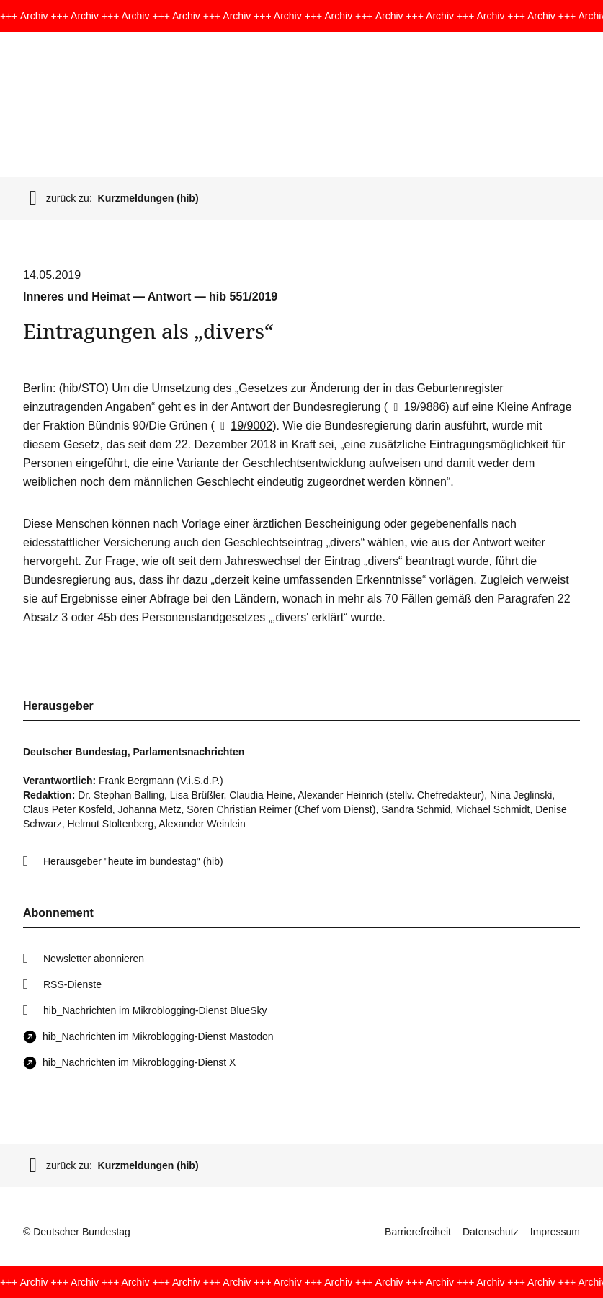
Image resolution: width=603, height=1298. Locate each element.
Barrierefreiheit (418, 1231)
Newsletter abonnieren (93, 958)
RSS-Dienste (72, 984)
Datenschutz (491, 1231)
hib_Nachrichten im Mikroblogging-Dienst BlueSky (155, 1010)
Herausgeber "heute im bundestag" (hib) (133, 861)
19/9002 (243, 425)
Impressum (555, 1231)
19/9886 (416, 407)
